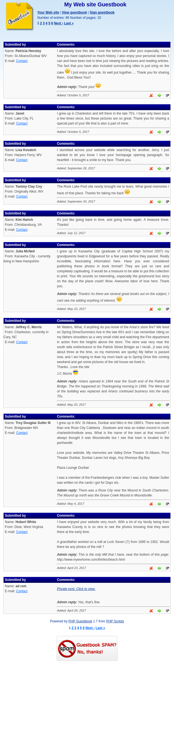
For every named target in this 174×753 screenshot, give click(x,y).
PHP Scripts (115, 621)
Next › (58, 23)
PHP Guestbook (80, 621)
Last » (69, 23)
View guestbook (74, 12)
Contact (21, 61)
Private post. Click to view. (76, 589)
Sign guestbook (102, 12)
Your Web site (48, 12)
